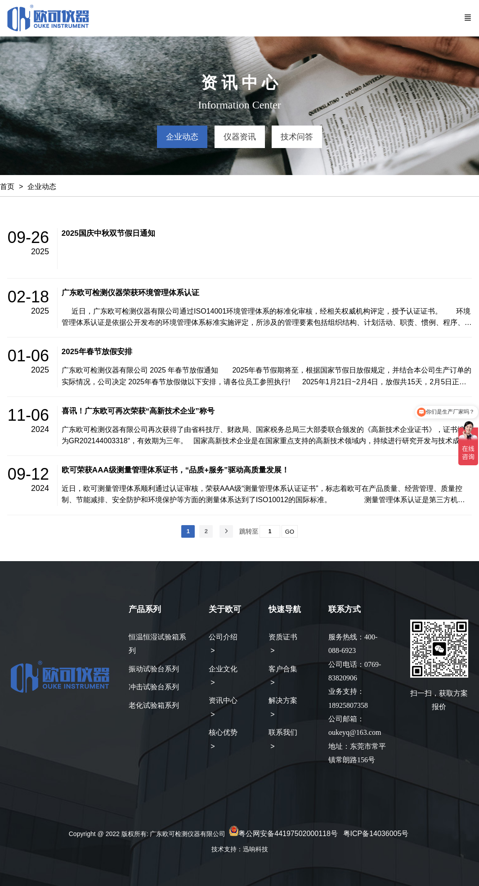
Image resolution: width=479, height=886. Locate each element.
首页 (7, 186)
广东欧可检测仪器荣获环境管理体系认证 (130, 292)
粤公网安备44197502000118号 (288, 833)
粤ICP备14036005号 (376, 833)
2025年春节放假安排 (97, 351)
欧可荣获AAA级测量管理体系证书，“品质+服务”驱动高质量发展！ (175, 470)
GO (289, 531)
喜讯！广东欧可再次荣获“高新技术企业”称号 (138, 411)
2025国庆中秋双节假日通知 (108, 233)
